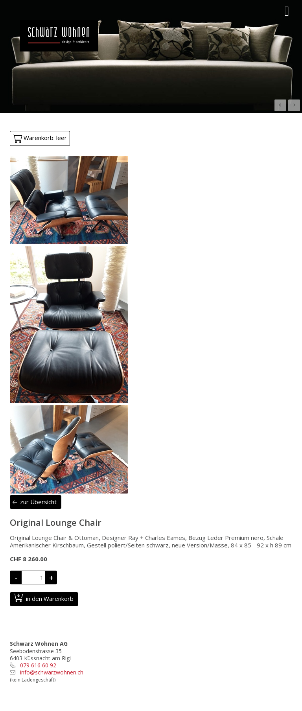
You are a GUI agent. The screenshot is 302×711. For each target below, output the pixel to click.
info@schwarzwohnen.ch (51, 672)
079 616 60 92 (38, 665)
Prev (280, 105)
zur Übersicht (38, 502)
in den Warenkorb (50, 598)
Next (294, 105)
